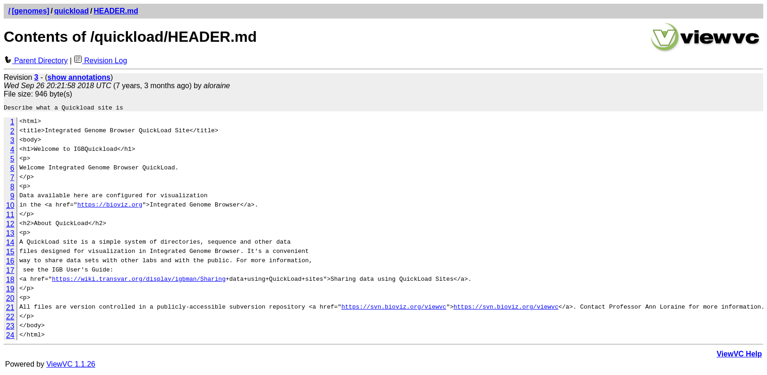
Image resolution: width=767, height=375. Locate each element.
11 (10, 216)
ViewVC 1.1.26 (71, 365)
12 (10, 225)
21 (10, 309)
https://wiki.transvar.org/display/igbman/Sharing (138, 281)
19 (10, 290)
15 (10, 253)
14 (10, 244)
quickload (71, 11)
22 (10, 318)
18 (10, 281)
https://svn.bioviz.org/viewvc (393, 309)
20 (10, 300)
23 (10, 327)
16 (10, 262)
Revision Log (100, 61)
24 (10, 337)
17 (10, 272)
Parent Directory (36, 61)
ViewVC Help (739, 355)
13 (10, 235)
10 (10, 207)
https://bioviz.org (109, 207)
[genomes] (30, 11)
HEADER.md (116, 11)
